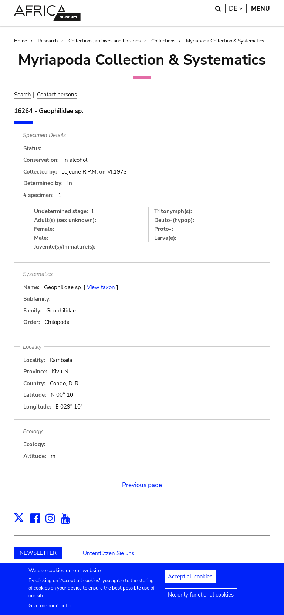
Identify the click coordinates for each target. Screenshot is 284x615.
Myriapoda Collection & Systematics (225, 41)
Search (22, 94)
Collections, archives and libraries (104, 41)
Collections (163, 41)
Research (48, 41)
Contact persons (57, 94)
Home (20, 41)
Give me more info (49, 608)
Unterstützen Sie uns (108, 553)
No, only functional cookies (201, 597)
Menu (260, 8)
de (238, 8)
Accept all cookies (190, 579)
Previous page (142, 485)
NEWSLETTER (38, 553)
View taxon (101, 287)
